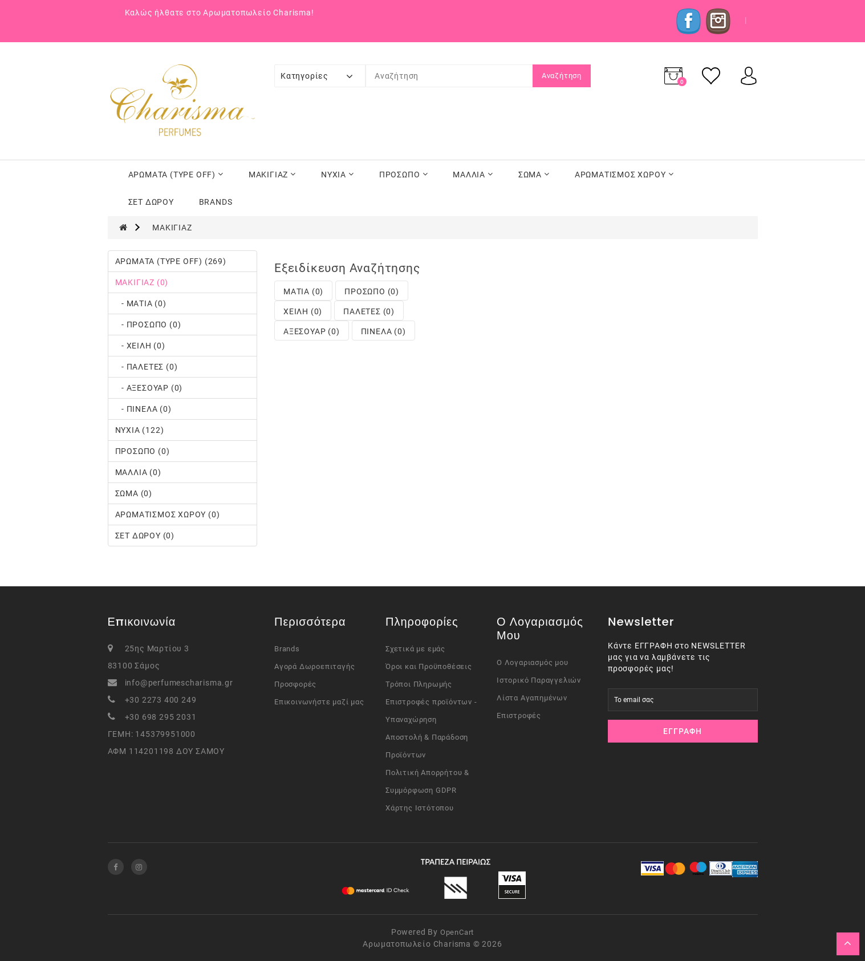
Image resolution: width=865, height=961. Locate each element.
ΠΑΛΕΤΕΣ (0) (369, 311)
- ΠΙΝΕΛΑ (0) (143, 408)
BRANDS (216, 201)
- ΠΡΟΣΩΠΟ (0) (148, 324)
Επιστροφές (519, 715)
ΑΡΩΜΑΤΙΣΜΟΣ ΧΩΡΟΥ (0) (167, 514)
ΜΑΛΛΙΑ (473, 174)
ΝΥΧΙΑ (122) (139, 430)
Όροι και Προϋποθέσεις (428, 666)
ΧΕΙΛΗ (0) (302, 311)
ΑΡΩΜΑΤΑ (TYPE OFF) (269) (170, 261)
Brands (287, 648)
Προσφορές (295, 684)
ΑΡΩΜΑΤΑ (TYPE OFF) (176, 174)
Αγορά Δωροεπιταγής (314, 666)
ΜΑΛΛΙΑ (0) (138, 472)
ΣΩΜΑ (534, 174)
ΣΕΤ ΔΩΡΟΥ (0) (144, 535)
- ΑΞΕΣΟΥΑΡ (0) (149, 387)
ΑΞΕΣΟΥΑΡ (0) (311, 331)
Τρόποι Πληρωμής (418, 684)
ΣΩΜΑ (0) (133, 493)
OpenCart (457, 932)
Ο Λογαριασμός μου (532, 662)
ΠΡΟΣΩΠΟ (403, 174)
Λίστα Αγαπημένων (532, 698)
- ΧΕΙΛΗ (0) (140, 345)
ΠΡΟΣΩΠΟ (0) (142, 451)
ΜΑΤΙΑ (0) (303, 291)
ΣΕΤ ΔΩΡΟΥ (151, 201)
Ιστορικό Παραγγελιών (539, 680)
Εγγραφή (682, 731)
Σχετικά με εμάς (415, 648)
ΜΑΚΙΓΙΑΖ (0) (142, 282)
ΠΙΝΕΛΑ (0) (383, 331)
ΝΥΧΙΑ (337, 174)
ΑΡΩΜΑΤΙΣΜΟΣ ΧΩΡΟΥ (624, 174)
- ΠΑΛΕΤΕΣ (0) (146, 366)
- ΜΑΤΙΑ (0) (140, 303)
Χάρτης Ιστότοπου (419, 808)
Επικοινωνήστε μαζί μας (319, 702)
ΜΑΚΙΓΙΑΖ (272, 174)
